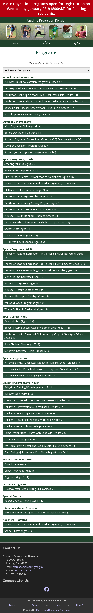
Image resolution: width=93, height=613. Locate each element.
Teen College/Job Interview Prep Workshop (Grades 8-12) (36, 452)
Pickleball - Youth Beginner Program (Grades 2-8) (31, 215)
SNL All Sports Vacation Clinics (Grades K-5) (28, 114)
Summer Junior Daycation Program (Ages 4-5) (30, 152)
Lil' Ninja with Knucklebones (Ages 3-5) (26, 190)
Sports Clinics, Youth (15, 316)
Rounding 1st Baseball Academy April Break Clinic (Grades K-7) (39, 107)
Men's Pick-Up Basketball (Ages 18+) (25, 276)
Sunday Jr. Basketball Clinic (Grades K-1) (26, 350)
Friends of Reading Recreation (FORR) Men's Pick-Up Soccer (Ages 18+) (44, 263)
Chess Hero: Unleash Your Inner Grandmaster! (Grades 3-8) (37, 400)
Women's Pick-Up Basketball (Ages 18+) (26, 309)
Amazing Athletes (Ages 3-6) (20, 164)
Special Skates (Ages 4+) (18, 531)
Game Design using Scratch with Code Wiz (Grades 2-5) (35, 432)
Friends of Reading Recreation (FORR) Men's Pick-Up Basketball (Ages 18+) (43, 255)
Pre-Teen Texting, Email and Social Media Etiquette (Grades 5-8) (40, 445)
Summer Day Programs (17, 121)
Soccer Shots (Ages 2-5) (17, 229)
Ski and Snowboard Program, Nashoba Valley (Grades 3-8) (37, 222)
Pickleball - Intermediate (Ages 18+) (24, 289)
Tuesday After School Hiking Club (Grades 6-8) (30, 489)
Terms (12, 605)
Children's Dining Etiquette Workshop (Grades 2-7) (32, 413)
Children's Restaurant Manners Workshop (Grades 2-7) (35, 419)
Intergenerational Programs (20, 508)
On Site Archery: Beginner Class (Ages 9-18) (28, 196)
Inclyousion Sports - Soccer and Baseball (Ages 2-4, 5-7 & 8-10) (40, 183)
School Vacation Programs (19, 77)
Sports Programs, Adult (17, 249)
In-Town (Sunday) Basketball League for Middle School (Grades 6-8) (42, 362)
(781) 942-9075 (22, 570)
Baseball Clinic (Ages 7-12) (19, 321)
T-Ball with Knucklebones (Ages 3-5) (24, 242)
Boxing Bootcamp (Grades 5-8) (21, 170)
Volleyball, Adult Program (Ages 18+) (24, 303)
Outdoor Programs (14, 484)
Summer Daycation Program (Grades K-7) (27, 145)
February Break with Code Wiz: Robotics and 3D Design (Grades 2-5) (42, 88)
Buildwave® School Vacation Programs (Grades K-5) (33, 82)
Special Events (12, 496)
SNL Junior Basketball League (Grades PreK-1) (30, 375)
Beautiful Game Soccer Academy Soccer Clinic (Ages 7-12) (37, 327)
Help (57, 605)
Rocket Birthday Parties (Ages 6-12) (24, 500)
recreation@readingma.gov (28, 567)
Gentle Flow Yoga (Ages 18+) (20, 470)
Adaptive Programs (15, 519)
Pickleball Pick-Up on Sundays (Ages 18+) (27, 296)
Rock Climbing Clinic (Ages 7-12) (22, 344)
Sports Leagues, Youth (17, 358)
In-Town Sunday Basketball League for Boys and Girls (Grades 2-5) (41, 369)
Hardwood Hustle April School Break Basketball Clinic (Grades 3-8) (41, 95)
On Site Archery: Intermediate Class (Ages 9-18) (31, 209)
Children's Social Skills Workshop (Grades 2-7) (29, 426)
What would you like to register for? (46, 62)
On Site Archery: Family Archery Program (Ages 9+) (33, 203)
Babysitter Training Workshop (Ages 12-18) (28, 387)
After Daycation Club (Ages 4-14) (22, 126)
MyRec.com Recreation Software (53, 609)
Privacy (35, 605)
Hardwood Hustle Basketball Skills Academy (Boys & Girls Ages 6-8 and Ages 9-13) (44, 335)
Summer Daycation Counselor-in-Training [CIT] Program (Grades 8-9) (43, 139)
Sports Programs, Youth (18, 159)
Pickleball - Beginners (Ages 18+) (22, 283)
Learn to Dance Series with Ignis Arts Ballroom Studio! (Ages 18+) (41, 270)
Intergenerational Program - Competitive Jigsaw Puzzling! (36, 512)
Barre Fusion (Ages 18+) (18, 464)
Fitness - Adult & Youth (17, 459)
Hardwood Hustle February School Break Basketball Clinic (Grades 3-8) (44, 101)
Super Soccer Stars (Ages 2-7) (21, 235)
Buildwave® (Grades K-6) (18, 394)
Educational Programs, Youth (21, 382)
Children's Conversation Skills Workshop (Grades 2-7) (34, 407)
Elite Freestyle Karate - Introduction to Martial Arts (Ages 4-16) (39, 177)
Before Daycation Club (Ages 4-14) (23, 132)
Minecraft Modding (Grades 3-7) (22, 439)
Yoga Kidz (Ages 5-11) (16, 477)
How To (80, 605)
